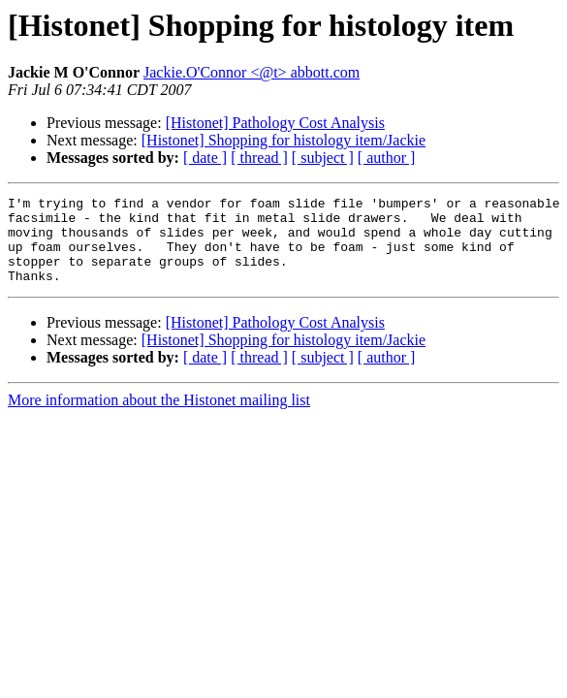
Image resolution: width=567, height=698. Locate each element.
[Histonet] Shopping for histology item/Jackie (283, 140)
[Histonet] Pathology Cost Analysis (275, 122)
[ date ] (205, 157)
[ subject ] (323, 157)
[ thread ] (259, 157)
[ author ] (387, 157)
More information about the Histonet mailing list (159, 417)
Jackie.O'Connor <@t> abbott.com (251, 72)
